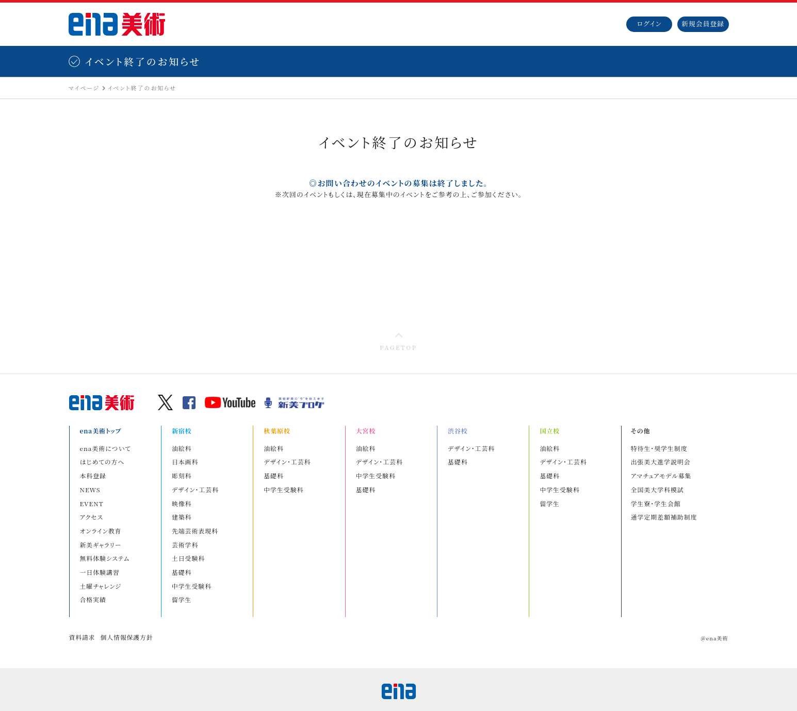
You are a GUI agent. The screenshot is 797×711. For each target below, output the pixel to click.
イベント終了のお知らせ (142, 89)
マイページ (84, 89)
